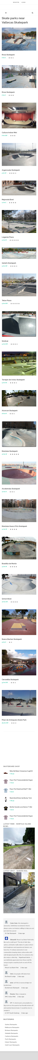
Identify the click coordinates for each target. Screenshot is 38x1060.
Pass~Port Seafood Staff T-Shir (20, 789)
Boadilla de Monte (9, 564)
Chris (12, 974)
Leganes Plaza (8, 237)
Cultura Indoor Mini (9, 133)
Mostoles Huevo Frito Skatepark (14, 526)
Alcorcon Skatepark (10, 411)
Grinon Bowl (6, 599)
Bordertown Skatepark (12, 988)
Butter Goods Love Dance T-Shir (21, 807)
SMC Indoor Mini (10, 996)
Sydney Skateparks (11, 1024)
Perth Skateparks (10, 1039)
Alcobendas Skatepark (11, 489)
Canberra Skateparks (11, 1036)
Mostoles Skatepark (10, 451)
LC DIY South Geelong (12, 1013)
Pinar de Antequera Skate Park (14, 720)
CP (11, 1003)
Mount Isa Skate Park (12, 967)
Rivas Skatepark (8, 55)
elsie (11, 982)
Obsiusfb (13, 939)
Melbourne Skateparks (12, 1027)
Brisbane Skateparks (11, 1030)
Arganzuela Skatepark (11, 170)
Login (23, 2)
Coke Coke (13, 923)
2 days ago (21, 933)
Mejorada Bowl (8, 200)
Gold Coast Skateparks (12, 1045)
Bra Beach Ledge (10, 976)
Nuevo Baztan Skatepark (12, 639)
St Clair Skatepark (10, 933)
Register (16, 2)
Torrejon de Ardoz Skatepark (13, 380)
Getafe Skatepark (9, 263)
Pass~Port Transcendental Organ (21, 780)
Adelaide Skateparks (11, 1033)
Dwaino (12, 994)
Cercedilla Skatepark (10, 680)
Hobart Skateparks (11, 1042)
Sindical (5, 341)
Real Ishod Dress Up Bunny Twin (21, 798)
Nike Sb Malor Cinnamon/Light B (21, 771)
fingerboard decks (24, 957)
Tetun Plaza (6, 300)
